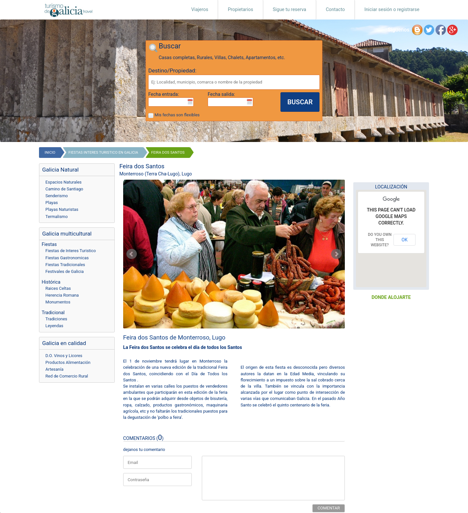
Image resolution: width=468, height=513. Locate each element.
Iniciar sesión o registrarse (391, 9)
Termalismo (57, 216)
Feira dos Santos (168, 152)
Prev (131, 254)
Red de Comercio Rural (67, 376)
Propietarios (240, 9)
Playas (52, 202)
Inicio (50, 152)
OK (405, 239)
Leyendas (54, 325)
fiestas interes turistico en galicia (103, 152)
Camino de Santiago (64, 188)
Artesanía (54, 369)
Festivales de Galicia (65, 271)
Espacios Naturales (64, 182)
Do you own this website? (380, 239)
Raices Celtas (58, 288)
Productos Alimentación (68, 362)
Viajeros (199, 9)
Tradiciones (56, 318)
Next (336, 254)
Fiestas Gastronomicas (67, 257)
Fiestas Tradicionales (65, 264)
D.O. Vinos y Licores (64, 355)
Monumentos (58, 302)
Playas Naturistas (62, 209)
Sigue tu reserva (289, 9)
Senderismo (57, 195)
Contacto (335, 9)
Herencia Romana (62, 295)
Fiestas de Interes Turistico (71, 250)
